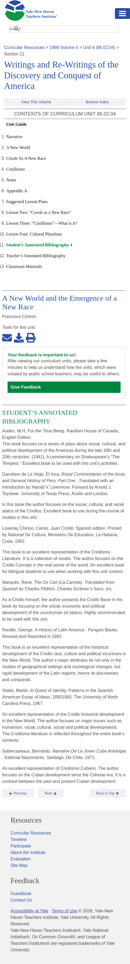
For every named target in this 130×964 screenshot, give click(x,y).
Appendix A (16, 190)
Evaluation (21, 859)
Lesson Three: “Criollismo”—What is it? (41, 223)
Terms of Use (64, 911)
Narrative (14, 136)
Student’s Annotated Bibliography (37, 245)
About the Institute (28, 852)
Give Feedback (26, 387)
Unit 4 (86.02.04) (99, 47)
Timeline (19, 839)
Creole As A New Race (26, 158)
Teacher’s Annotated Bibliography (36, 255)
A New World (18, 147)
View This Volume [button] (36, 102)
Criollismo (15, 169)
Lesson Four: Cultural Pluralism (34, 234)
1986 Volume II (64, 47)
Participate (21, 846)
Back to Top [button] (107, 793)
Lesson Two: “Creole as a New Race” (38, 212)
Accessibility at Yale (29, 911)
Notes (11, 180)
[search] (64, 29)
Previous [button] (18, 793)
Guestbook (21, 893)
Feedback (25, 880)
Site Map (19, 865)
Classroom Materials (24, 266)
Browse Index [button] (97, 102)
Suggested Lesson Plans (27, 201)
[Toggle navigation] (122, 13)
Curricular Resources (24, 47)
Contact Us (21, 900)
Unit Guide (16, 124)
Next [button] (51, 793)
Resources (26, 820)
